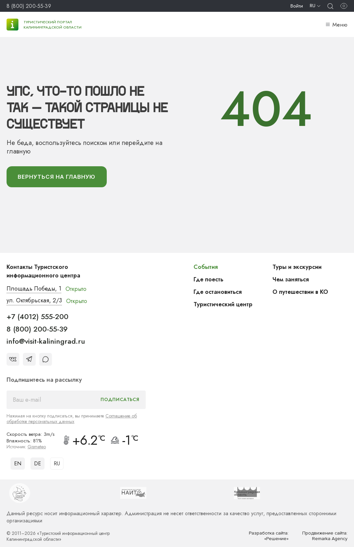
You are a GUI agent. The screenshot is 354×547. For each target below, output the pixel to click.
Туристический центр (223, 304)
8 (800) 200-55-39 (29, 6)
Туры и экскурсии (297, 267)
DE (37, 463)
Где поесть (209, 279)
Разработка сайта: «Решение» (269, 536)
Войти (296, 6)
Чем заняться (290, 279)
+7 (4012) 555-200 (37, 317)
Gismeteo (37, 446)
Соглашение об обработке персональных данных (72, 419)
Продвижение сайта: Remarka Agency (324, 536)
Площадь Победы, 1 (34, 289)
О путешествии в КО (300, 292)
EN (17, 463)
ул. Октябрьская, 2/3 (34, 301)
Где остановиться (218, 292)
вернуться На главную (57, 176)
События (206, 267)
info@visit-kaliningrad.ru (46, 341)
